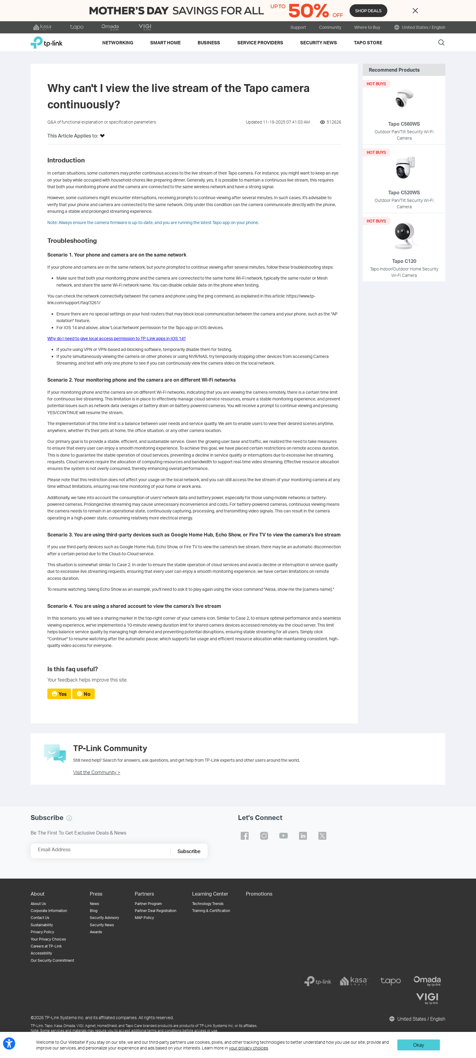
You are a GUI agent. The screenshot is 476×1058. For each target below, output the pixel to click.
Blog (93, 910)
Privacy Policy (42, 932)
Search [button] (441, 42)
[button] (102, 137)
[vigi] (427, 999)
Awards (96, 932)
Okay (418, 1045)
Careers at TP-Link (46, 946)
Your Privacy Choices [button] (48, 939)
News (94, 903)
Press (96, 893)
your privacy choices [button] (248, 1047)
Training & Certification (211, 910)
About (38, 893)
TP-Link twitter (322, 835)
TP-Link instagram (264, 835)
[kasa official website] (43, 27)
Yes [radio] (63, 694)
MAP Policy (144, 917)
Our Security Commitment (52, 960)
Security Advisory (104, 917)
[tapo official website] (77, 27)
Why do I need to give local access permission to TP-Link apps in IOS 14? (116, 338)
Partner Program (148, 903)
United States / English (419, 27)
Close (415, 10)
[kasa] (354, 981)
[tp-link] (318, 981)
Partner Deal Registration (155, 910)
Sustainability (42, 925)
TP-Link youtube (283, 835)
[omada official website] (111, 27)
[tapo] (390, 981)
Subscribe (189, 851)
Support (298, 27)
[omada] (427, 981)
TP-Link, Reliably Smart (47, 40)
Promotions (259, 893)
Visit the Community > (96, 772)
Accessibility (41, 953)
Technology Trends (207, 903)
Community (330, 27)
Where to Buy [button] (367, 27)
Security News (102, 925)
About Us (38, 903)
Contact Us (40, 917)
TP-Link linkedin (303, 835)
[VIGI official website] (145, 27)
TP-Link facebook (244, 835)
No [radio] (87, 694)
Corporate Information (49, 910)
